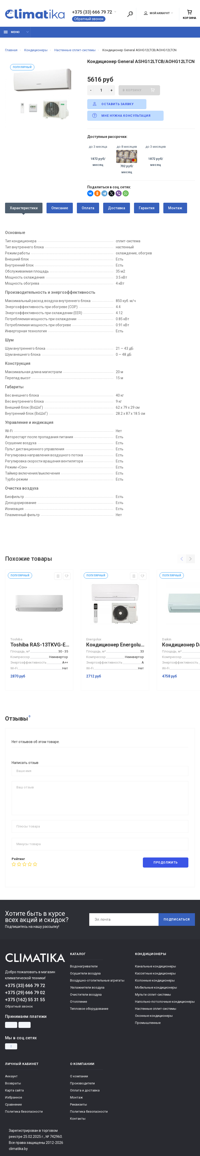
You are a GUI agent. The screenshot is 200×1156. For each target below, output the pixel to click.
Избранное (13, 1097)
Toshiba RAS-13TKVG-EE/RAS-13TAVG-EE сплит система (40, 645)
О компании (79, 1076)
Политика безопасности (24, 1111)
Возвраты (13, 1083)
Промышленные (148, 1023)
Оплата (88, 208)
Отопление (78, 1001)
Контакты (77, 1118)
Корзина (189, 14)
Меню (12, 32)
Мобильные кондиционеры (156, 987)
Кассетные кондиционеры (155, 973)
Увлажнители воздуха (87, 987)
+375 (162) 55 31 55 (25, 999)
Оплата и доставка (85, 1090)
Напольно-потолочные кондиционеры (165, 1001)
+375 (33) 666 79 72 (92, 12)
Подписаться (177, 919)
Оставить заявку (113, 104)
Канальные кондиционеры (155, 966)
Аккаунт (11, 1076)
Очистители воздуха (86, 994)
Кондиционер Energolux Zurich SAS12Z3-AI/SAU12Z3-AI (116, 645)
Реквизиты (78, 1104)
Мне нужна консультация (121, 115)
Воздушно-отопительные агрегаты (97, 980)
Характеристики (24, 208)
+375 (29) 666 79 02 (25, 992)
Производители (82, 1083)
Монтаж (175, 208)
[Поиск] (130, 14)
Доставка (116, 208)
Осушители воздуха (85, 973)
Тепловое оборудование (89, 1009)
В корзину (139, 90)
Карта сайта (14, 1090)
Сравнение (13, 1104)
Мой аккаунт (157, 13)
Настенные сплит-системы (155, 1009)
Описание (59, 208)
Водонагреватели (84, 966)
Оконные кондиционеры (154, 1016)
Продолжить (165, 862)
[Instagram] (11, 1046)
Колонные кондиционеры (155, 980)
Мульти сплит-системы (153, 994)
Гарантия (146, 208)
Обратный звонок (88, 19)
